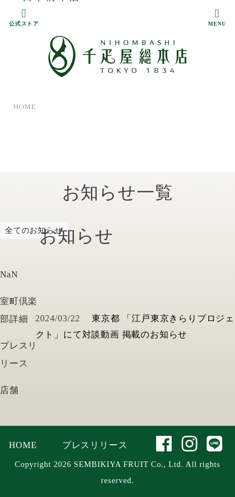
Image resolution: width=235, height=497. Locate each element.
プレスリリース (95, 445)
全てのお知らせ (34, 230)
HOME (23, 445)
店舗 (9, 390)
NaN (9, 274)
